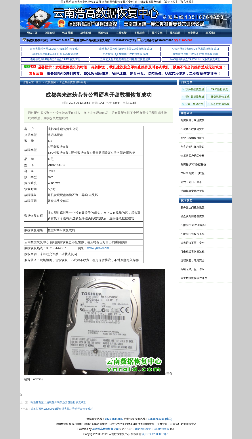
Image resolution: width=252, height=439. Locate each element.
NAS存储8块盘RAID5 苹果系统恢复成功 (195, 48)
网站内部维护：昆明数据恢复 (152, 429)
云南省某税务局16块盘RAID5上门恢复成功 (55, 48)
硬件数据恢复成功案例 (194, 97)
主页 (38, 82)
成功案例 (50, 82)
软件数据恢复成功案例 (194, 90)
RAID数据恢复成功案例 (219, 90)
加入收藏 (186, 1)
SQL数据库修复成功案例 (220, 104)
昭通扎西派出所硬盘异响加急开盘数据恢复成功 (58, 402)
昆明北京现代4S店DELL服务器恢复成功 (55, 54)
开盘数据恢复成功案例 (72, 82)
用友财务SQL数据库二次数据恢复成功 (125, 54)
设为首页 (170, 1)
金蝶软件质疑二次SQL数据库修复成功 (195, 54)
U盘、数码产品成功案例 (194, 104)
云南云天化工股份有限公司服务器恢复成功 (125, 59)
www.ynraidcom (98, 248)
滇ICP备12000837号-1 (155, 434)
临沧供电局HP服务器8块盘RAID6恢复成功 (55, 59)
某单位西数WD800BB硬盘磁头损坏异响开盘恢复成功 (62, 408)
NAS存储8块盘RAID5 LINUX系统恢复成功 (195, 59)
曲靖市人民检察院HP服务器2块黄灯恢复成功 (125, 48)
